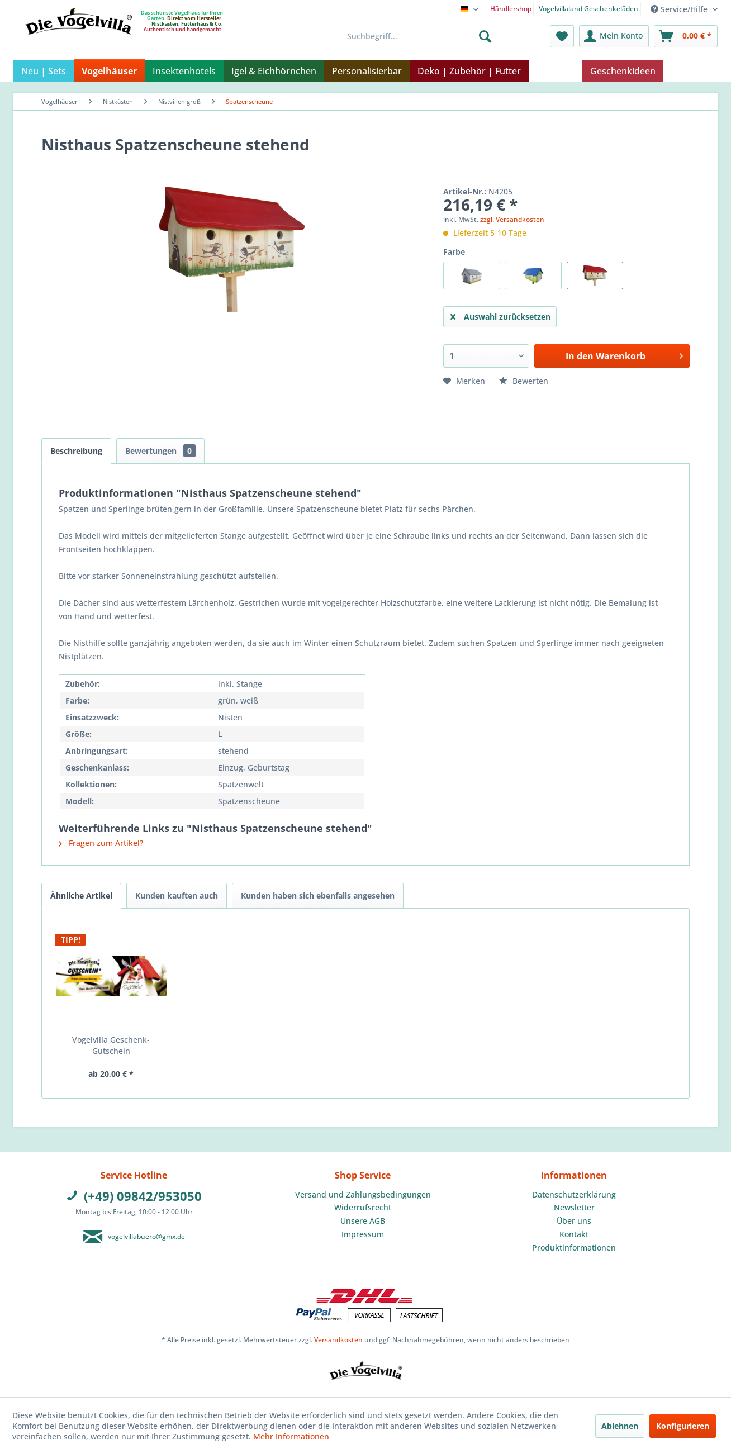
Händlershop (510, 8)
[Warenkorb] (686, 36)
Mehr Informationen (291, 1436)
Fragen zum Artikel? (101, 843)
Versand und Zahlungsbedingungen (363, 1194)
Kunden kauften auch (176, 895)
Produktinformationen (574, 1247)
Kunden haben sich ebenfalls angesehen (318, 895)
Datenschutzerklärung (574, 1194)
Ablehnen (619, 1425)
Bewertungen (160, 450)
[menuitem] (511, 8)
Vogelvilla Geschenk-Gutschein (111, 1045)
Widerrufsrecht (362, 1207)
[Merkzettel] (562, 36)
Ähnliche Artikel (81, 895)
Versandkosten (338, 1339)
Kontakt (573, 1234)
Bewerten (523, 381)
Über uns (574, 1220)
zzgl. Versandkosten (512, 219)
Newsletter (574, 1207)
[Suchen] (485, 36)
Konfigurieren (682, 1425)
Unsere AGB (362, 1220)
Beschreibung (76, 450)
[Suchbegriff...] (419, 36)
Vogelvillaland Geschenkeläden (588, 8)
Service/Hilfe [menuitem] (680, 9)
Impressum (362, 1234)
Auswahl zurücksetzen (500, 315)
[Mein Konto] (614, 36)
